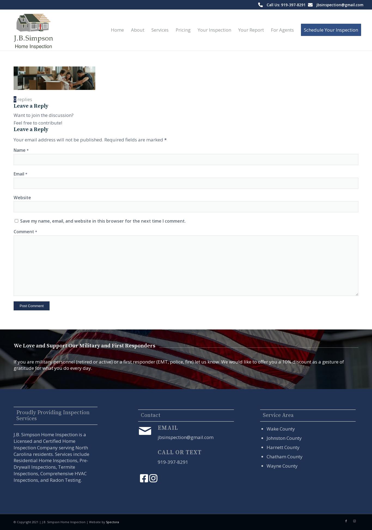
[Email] (145, 431)
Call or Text (180, 452)
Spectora (112, 522)
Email (20, 174)
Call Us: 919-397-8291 (286, 4)
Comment (25, 232)
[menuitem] (117, 30)
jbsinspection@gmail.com (339, 4)
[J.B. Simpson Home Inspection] (32, 30)
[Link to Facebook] (346, 521)
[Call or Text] (145, 455)
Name (21, 150)
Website (22, 198)
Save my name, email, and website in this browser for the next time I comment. (103, 221)
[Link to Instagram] (354, 521)
